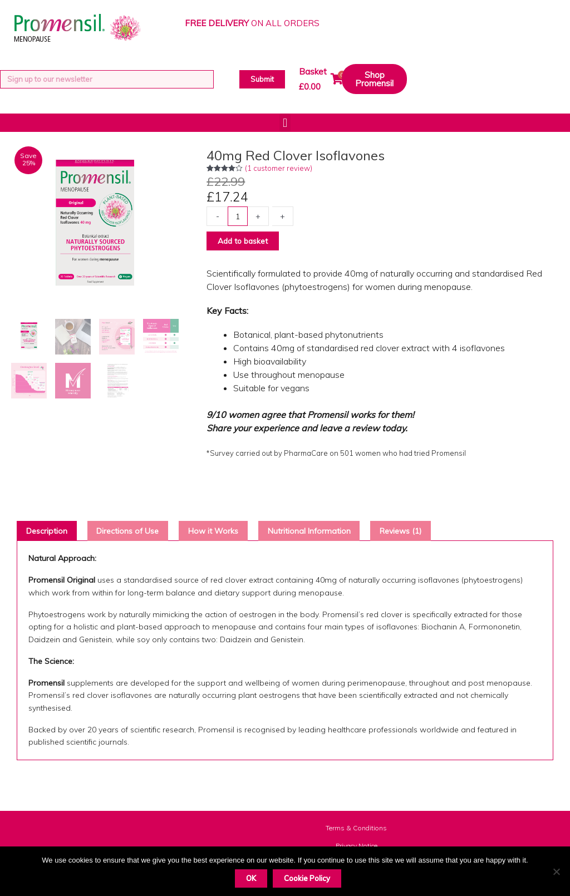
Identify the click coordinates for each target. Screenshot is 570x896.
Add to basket (245, 241)
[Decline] (556, 871)
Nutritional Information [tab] (326, 533)
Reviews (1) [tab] (423, 533)
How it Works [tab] (225, 533)
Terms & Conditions (356, 830)
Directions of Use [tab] (134, 533)
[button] (284, 123)
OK (251, 878)
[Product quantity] (238, 216)
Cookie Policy (307, 878)
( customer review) (278, 168)
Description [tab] (49, 533)
